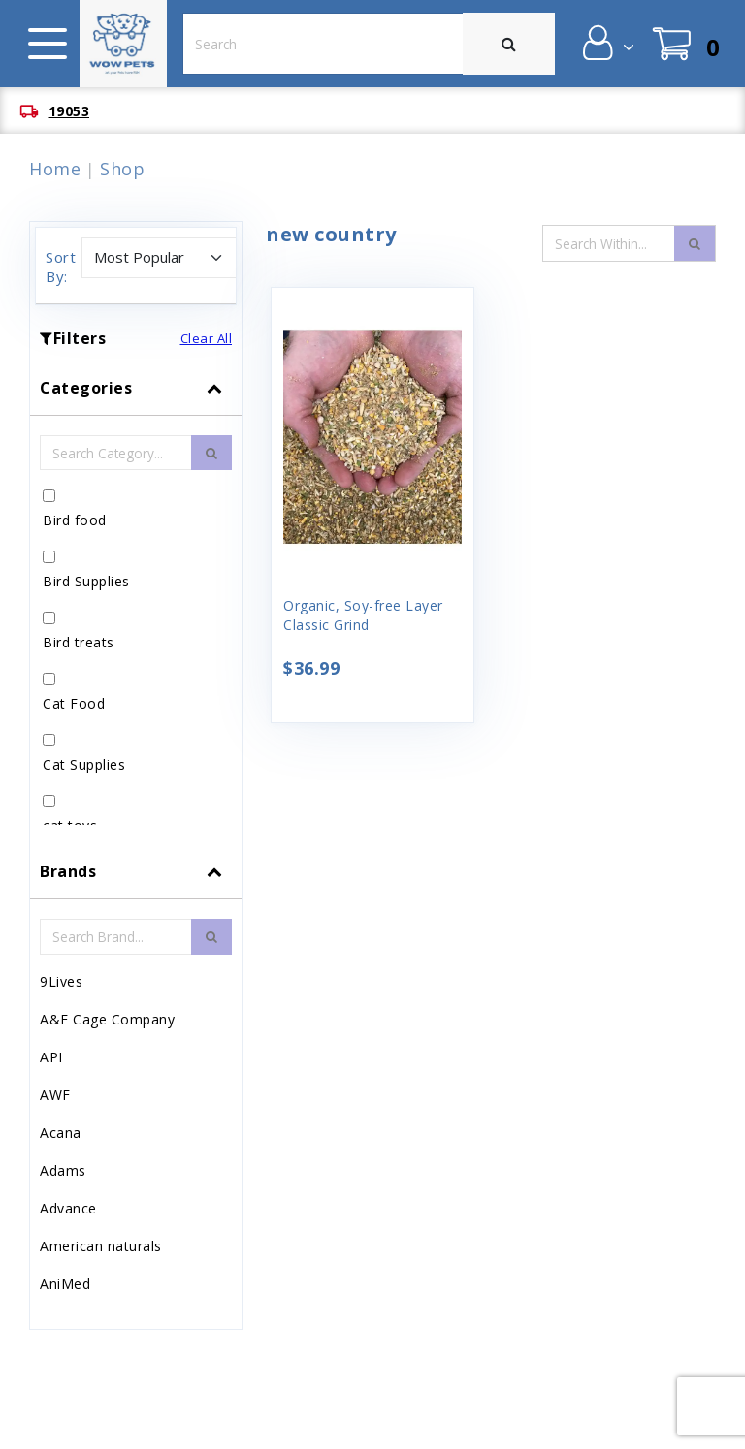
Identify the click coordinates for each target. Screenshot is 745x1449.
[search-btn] (211, 452)
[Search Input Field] (609, 243)
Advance (68, 1208)
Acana (60, 1132)
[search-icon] (694, 243)
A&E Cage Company (107, 1019)
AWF (55, 1095)
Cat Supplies (84, 764)
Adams (63, 1170)
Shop (122, 168)
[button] (606, 42)
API (51, 1057)
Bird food (75, 520)
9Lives (61, 981)
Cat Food (74, 703)
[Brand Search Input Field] (116, 936)
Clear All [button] (206, 338)
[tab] (136, 602)
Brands (68, 871)
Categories (86, 387)
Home (55, 168)
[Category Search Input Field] (116, 452)
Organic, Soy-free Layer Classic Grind (363, 615)
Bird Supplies (86, 581)
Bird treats (78, 642)
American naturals (101, 1246)
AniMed (65, 1284)
